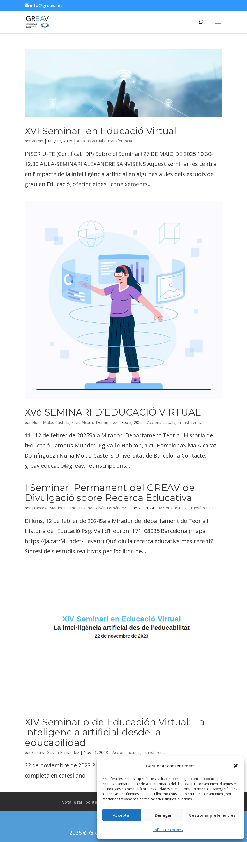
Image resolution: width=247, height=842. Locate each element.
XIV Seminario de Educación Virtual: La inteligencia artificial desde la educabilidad (114, 732)
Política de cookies (168, 829)
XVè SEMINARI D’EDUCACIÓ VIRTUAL (113, 412)
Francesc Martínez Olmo (54, 508)
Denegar (163, 815)
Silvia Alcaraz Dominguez (94, 422)
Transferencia (119, 141)
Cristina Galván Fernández (102, 508)
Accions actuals (91, 141)
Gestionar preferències (212, 815)
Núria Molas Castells (50, 422)
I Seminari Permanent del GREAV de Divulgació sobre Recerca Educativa (110, 492)
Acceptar (122, 815)
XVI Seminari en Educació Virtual (100, 131)
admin (37, 141)
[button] (236, 766)
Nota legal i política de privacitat (94, 802)
